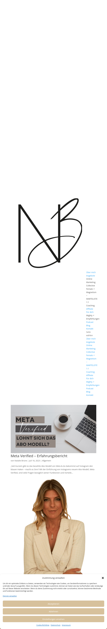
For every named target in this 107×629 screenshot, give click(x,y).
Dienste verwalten (10, 596)
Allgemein (46, 460)
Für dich (90, 312)
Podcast (89, 322)
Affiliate (89, 309)
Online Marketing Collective (90, 282)
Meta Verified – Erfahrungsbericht (39, 455)
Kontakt (89, 328)
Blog (88, 325)
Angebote (90, 275)
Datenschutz (55, 625)
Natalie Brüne (20, 460)
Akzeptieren (53, 603)
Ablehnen (53, 611)
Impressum (66, 625)
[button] (102, 578)
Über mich (91, 272)
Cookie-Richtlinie (42, 625)
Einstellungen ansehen (53, 619)
